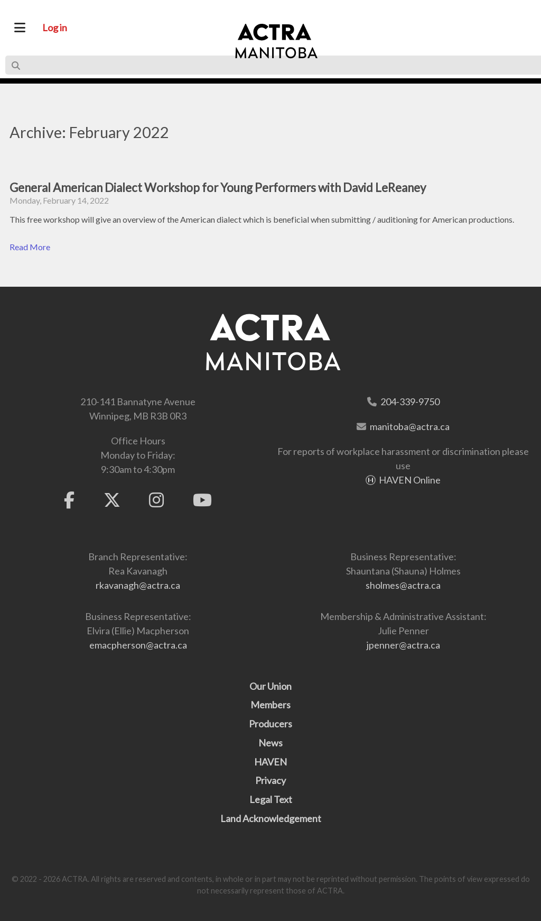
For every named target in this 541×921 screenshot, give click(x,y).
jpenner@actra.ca (403, 645)
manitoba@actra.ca (410, 426)
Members (270, 704)
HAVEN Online (410, 480)
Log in (54, 27)
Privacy (270, 780)
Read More (30, 247)
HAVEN (270, 762)
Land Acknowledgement (270, 818)
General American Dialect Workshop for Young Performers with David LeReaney (218, 187)
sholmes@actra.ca (403, 585)
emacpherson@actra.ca (138, 645)
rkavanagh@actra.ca (138, 585)
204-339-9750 (410, 401)
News (270, 743)
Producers (270, 723)
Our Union (270, 686)
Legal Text (270, 799)
